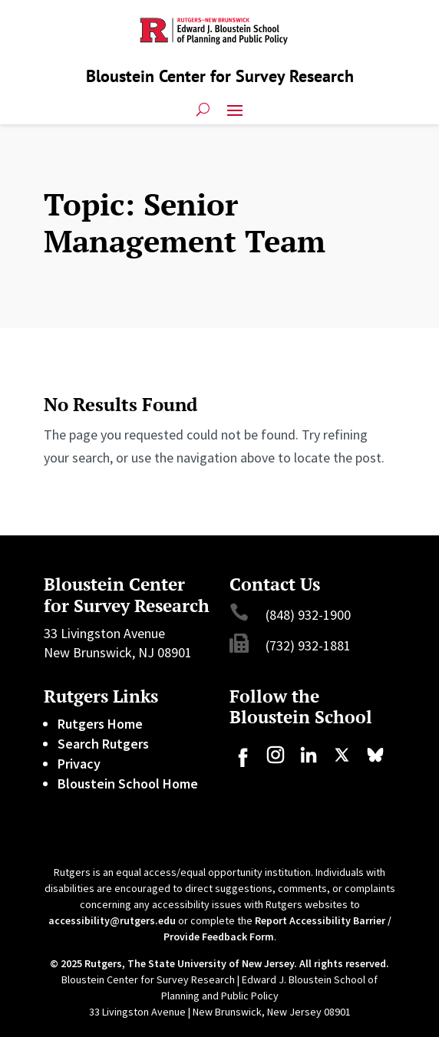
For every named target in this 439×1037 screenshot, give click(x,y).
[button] (235, 109)
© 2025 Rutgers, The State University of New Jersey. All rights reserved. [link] (219, 963)
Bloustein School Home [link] (128, 783)
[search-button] (203, 109)
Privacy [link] (79, 763)
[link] (242, 762)
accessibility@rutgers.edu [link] (112, 920)
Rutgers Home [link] (100, 723)
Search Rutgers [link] (103, 743)
